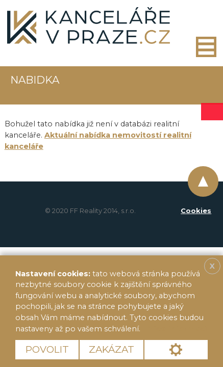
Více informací (177, 328)
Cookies (196, 210)
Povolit (47, 349)
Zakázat (111, 349)
